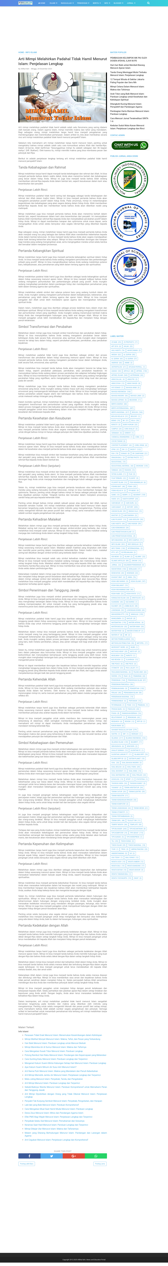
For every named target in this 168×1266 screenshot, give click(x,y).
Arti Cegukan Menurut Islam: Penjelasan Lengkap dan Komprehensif (56, 1143)
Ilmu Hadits (116, 524)
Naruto (129, 655)
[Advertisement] (84, 31)
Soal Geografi (117, 771)
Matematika (116, 622)
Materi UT (115, 635)
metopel (140, 643)
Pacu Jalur (130, 668)
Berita (96, 3)
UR (131, 853)
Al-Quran (129, 359)
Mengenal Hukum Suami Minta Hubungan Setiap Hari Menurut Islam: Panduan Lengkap (65, 1066)
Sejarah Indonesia (133, 738)
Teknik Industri (117, 796)
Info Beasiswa (117, 540)
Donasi (124, 453)
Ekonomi (139, 466)
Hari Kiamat (116, 507)
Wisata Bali (116, 866)
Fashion (127, 470)
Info (106, 3)
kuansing (115, 602)
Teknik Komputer (118, 804)
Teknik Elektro (135, 792)
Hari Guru (130, 503)
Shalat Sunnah (117, 750)
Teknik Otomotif (118, 812)
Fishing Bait (116, 486)
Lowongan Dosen (134, 610)
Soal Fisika (131, 767)
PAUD (126, 676)
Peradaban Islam (131, 693)
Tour (113, 849)
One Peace (115, 664)
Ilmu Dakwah (128, 515)
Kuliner (114, 606)
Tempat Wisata (117, 824)
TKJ (112, 841)
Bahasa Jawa (135, 396)
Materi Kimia (135, 627)
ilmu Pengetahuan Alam (121, 532)
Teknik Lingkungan (119, 808)
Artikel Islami (117, 375)
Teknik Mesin (139, 808)
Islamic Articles (118, 561)
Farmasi (114, 470)
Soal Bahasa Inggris (130, 763)
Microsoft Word (118, 647)
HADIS (113, 499)
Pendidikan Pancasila (120, 684)
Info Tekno (115, 548)
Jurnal (130, 3)
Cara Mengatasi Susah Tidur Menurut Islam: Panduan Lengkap (54, 1054)
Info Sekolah (133, 544)
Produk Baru (116, 709)
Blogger (117, 3)
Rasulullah (66, 3)
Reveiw (128, 721)
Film (130, 474)
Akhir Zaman (132, 350)
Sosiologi (115, 779)
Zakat (136, 878)
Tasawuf (115, 787)
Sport (128, 779)
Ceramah (115, 433)
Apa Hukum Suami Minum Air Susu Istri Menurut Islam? (50, 1070)
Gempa (125, 495)
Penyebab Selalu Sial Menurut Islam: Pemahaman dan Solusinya (54, 1124)
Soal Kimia (133, 771)
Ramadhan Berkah (129, 713)
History (130, 507)
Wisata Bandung (134, 866)
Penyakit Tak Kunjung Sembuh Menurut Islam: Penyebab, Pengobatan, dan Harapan (63, 1104)
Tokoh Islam (116, 845)
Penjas (114, 693)
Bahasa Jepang (117, 400)
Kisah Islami (136, 581)
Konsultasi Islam (118, 598)
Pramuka (141, 705)
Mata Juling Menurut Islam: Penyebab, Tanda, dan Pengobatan (54, 1082)
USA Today (115, 857)
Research (115, 721)
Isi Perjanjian (127, 552)
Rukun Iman (116, 726)
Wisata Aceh (116, 862)
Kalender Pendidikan (132, 565)
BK (124, 420)
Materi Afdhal (135, 622)
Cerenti (128, 433)
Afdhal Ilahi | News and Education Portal (92, 1263)
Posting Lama (100, 1167)
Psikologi (131, 709)
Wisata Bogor (134, 870)
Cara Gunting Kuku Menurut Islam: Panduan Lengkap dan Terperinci (56, 1062)
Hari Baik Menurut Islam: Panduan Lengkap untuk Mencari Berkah (55, 1046)
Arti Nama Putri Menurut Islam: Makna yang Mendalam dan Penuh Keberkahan (61, 1074)
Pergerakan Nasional (120, 697)
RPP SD (139, 721)
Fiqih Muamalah (136, 482)
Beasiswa (133, 400)
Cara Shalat (129, 429)
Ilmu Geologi (134, 519)
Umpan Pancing (137, 849)
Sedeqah (134, 734)
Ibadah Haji (133, 511)
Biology (134, 416)
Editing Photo (133, 458)
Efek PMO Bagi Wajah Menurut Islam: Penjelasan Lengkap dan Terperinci (58, 1120)
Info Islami (115, 544)
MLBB (133, 647)
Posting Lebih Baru (26, 1167)
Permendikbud (117, 701)
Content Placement (119, 445)
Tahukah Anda (117, 783)
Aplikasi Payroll (135, 367)
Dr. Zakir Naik (138, 453)
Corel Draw (139, 445)
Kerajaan (133, 569)
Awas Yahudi (132, 383)
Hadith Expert (128, 499)
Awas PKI (131, 379)
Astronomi (134, 375)
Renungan (132, 717)
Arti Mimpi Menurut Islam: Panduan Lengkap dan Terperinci (52, 1086)
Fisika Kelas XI (117, 490)
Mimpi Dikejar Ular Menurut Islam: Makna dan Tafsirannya (51, 1132)
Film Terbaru (116, 478)
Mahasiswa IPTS (117, 614)
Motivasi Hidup (117, 651)
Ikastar (114, 515)
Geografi (137, 495)
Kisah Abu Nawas (118, 581)
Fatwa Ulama (116, 474)
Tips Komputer (117, 833)
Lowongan (115, 610)
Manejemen (116, 618)
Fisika (130, 486)
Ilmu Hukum (132, 524)
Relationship (116, 717)
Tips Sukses (116, 837)
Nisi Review (115, 660)
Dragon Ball (116, 458)
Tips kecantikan (136, 829)
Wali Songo (130, 857)
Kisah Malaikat (117, 585)
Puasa (113, 713)
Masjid (129, 618)
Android (114, 363)
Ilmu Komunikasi (118, 528)
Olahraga (130, 660)
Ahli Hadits (116, 350)
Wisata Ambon (134, 862)
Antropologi (116, 367)
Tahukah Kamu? (136, 783)
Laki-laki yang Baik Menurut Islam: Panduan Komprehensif (52, 1108)
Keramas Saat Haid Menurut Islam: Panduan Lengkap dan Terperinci (56, 1128)
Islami (53, 3)
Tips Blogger (116, 829)
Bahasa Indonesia (118, 392)
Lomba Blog (129, 606)
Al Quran (115, 359)
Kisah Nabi (115, 594)
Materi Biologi (117, 627)
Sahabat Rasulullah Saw (121, 730)
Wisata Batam (117, 870)
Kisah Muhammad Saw (120, 590)
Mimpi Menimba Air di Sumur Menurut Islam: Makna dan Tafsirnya (55, 1050)
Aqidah (114, 371)
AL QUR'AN (127, 355)
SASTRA (114, 734)
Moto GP (133, 651)
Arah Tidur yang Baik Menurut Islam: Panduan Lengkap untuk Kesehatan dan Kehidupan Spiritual (128, 97)
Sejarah (114, 738)
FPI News (132, 490)
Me (126, 635)
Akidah (114, 355)
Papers (114, 676)
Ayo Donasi (115, 388)
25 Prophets (129, 342)
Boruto (114, 425)
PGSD (129, 705)
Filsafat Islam (117, 482)
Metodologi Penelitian (120, 643)
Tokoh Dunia (126, 841)
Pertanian (133, 701)
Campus (114, 429)
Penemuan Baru (117, 688)
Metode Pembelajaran (120, 639)
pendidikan (115, 680)
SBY (124, 734)
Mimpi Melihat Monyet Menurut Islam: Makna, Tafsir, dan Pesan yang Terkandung (62, 1042)
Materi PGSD (116, 631)
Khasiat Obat (116, 577)
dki (123, 449)
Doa (113, 453)
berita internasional (120, 408)
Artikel (139, 371)
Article (127, 371)
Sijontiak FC (135, 750)
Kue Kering (130, 602)
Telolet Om (131, 820)
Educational (116, 462)
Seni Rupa (131, 746)
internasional (134, 548)
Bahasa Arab (131, 388)
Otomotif (115, 668)
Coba (137, 437)
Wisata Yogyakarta (119, 878)
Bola (133, 420)
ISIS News (115, 557)
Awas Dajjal (116, 379)
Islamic (138, 557)
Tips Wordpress (133, 837)
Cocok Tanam (116, 441)
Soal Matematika (118, 775)
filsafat (132, 478)
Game (113, 495)
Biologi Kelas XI (117, 416)
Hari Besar (115, 503)
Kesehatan (115, 573)
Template (134, 824)
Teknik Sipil (116, 820)
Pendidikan (82, 3)
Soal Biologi (116, 767)
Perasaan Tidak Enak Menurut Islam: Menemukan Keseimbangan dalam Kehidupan (63, 1038)
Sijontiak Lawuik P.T (119, 754)
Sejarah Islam (117, 742)
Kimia (130, 577)
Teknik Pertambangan (120, 816)
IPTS (113, 552)
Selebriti (134, 742)
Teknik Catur (116, 792)
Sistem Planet (135, 759)
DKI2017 (133, 449)
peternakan (116, 705)
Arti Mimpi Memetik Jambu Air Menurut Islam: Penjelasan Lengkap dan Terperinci (63, 1078)
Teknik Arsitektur (131, 787)
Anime (127, 363)
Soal (113, 763)
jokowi (134, 561)
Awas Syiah (116, 383)
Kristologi (136, 598)
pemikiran (137, 676)
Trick (123, 849)
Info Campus (134, 540)
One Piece (129, 664)
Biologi (135, 412)
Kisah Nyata (131, 594)
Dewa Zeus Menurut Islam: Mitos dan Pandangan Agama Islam (54, 1116)
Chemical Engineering (120, 437)
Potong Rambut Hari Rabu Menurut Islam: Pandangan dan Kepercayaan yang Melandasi (65, 1058)
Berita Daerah (117, 404)
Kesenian (130, 573)
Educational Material (120, 466)
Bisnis (113, 420)
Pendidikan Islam (135, 680)
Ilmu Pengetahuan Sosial (121, 536)
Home (41, 3)
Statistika (140, 779)
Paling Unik (138, 672)
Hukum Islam (116, 511)
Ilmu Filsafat (116, 519)
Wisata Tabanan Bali (119, 874)
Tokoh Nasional (134, 845)
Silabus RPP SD (117, 759)
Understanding (117, 853)
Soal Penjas (137, 775)
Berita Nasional (118, 412)
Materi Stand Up (133, 631)
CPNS (113, 449)
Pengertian (134, 688)
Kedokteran (116, 569)
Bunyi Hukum (128, 425)
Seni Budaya (116, 746)
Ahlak (126, 346)
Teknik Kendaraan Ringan (122, 800)
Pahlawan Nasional (119, 672)
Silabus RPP (139, 754)
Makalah (134, 614)
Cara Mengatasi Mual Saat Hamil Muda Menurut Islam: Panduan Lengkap (59, 1112)
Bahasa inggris (117, 396)
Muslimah (115, 655)
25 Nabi (114, 342)
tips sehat (134, 833)
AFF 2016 (114, 346)
